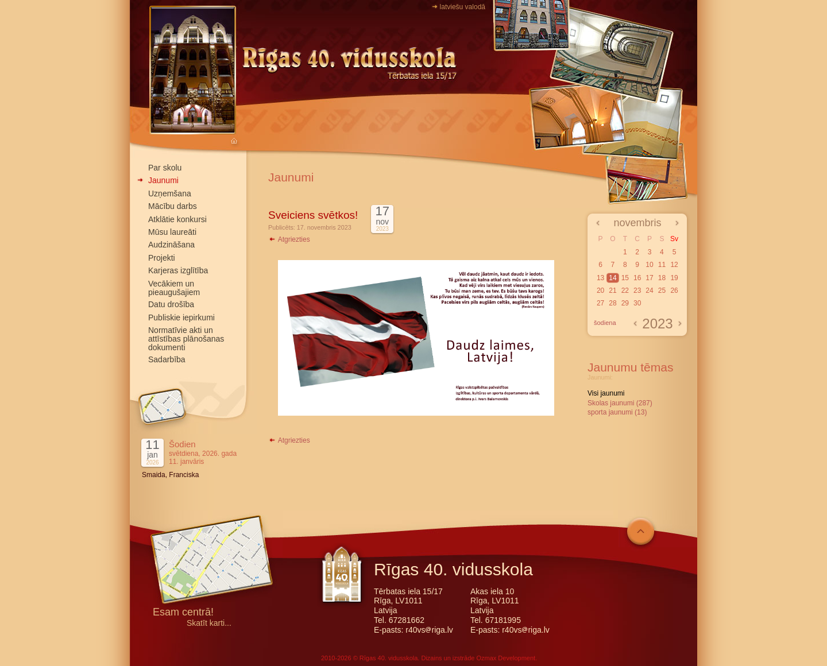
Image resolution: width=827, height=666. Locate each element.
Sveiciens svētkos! (313, 215)
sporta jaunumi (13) (617, 412)
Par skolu (164, 167)
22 (625, 290)
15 (625, 278)
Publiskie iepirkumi (181, 317)
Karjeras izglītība (178, 270)
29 (625, 303)
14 (612, 278)
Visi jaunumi (606, 393)
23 (637, 290)
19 (674, 278)
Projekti (161, 257)
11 (662, 265)
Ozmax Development (505, 658)
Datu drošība (171, 304)
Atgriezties (289, 239)
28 (612, 303)
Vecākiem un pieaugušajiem (174, 288)
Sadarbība (167, 359)
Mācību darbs (172, 206)
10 (649, 265)
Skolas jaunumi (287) (620, 403)
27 (600, 303)
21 (612, 290)
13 (600, 278)
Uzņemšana (169, 193)
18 (662, 278)
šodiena (605, 322)
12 (674, 265)
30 (637, 303)
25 (662, 290)
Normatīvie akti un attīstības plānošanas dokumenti (186, 339)
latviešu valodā (462, 7)
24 (649, 290)
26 (674, 290)
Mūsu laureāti (172, 232)
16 (637, 278)
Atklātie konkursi (177, 219)
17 (649, 278)
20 (600, 290)
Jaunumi (163, 180)
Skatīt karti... (209, 623)
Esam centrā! (183, 613)
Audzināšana (171, 244)
